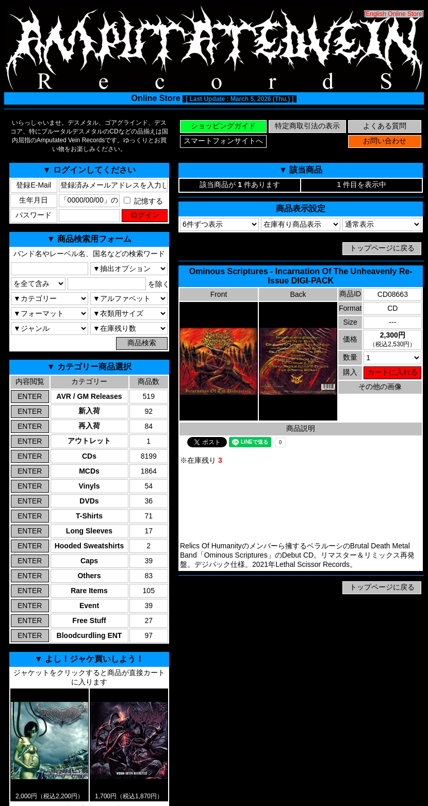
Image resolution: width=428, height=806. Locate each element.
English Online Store (394, 14)
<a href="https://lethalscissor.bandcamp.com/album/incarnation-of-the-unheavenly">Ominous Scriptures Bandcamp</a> (300, 503)
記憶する (143, 201)
